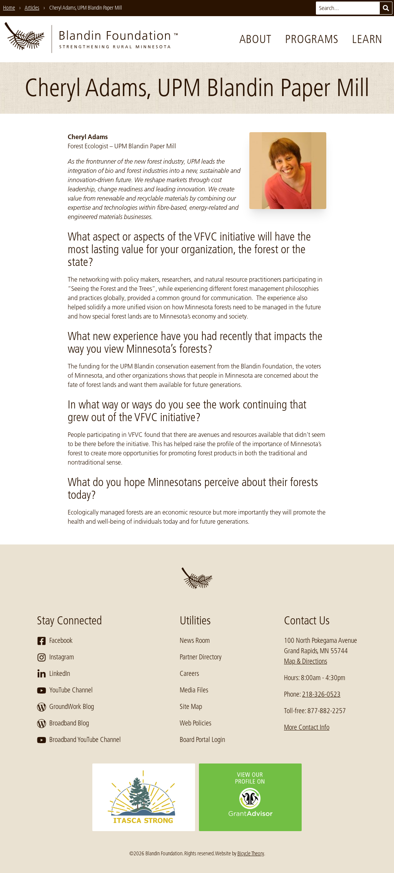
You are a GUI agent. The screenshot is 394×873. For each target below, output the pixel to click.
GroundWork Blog (65, 707)
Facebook (55, 641)
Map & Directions (305, 661)
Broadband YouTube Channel (79, 740)
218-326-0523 (321, 694)
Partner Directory (201, 657)
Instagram (55, 657)
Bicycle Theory (250, 853)
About (255, 39)
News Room (195, 640)
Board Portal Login (202, 739)
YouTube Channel (65, 690)
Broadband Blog (63, 723)
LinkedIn (53, 674)
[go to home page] (91, 39)
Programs (311, 39)
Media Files (194, 690)
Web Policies (195, 723)
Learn (367, 39)
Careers (189, 673)
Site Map (191, 706)
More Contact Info (306, 727)
